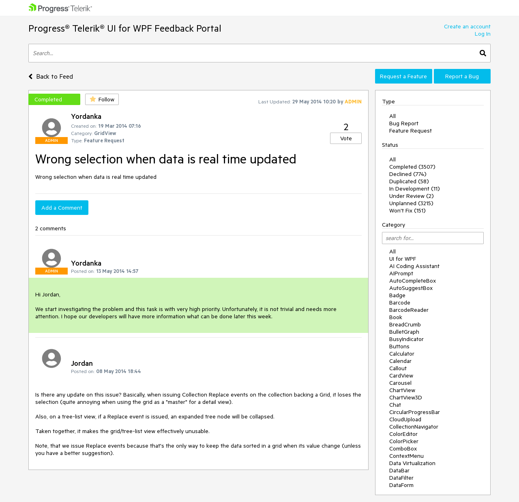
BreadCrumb (405, 324)
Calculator (401, 353)
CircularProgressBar (414, 412)
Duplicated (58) (409, 181)
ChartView (402, 390)
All (392, 116)
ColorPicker (403, 441)
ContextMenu (406, 455)
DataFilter (401, 477)
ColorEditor (403, 434)
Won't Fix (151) (407, 210)
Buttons (399, 346)
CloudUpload (405, 419)
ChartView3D (405, 397)
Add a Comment (61, 207)
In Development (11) (414, 188)
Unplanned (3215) (411, 203)
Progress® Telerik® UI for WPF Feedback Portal (124, 28)
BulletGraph (404, 331)
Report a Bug (462, 76)
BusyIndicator (406, 339)
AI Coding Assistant (414, 266)
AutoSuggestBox (411, 288)
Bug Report (403, 123)
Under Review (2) (411, 196)
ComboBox (403, 448)
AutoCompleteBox (412, 280)
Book (395, 317)
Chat (395, 404)
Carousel (400, 382)
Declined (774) (408, 174)
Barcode (399, 302)
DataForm (401, 485)
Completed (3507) (412, 166)
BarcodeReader (409, 309)
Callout (398, 368)
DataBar (399, 470)
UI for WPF (402, 258)
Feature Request (410, 130)
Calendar (400, 361)
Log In (483, 33)
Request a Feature (403, 76)
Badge (397, 295)
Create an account (467, 26)
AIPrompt (401, 273)
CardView (401, 375)
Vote (346, 138)
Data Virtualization (412, 463)
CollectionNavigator (413, 426)
